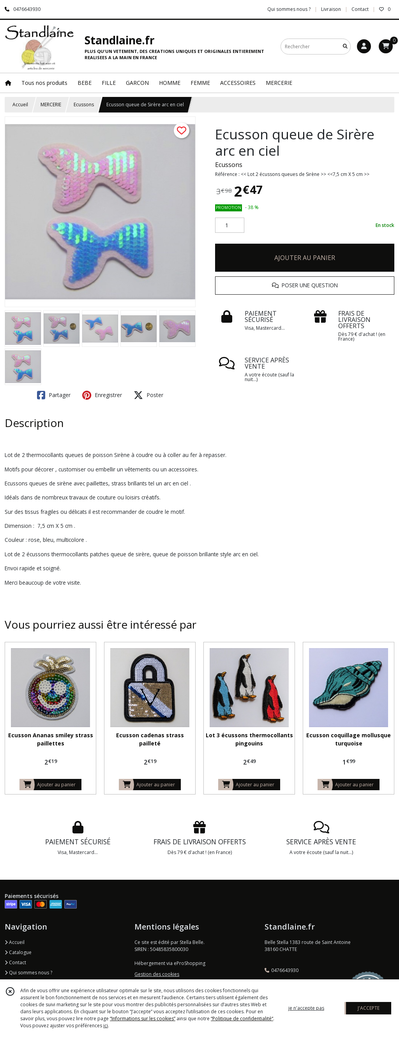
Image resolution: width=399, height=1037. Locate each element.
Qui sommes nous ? (28, 972)
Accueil (20, 104)
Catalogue (18, 952)
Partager (54, 395)
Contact (360, 9)
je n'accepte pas (306, 1008)
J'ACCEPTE (369, 1008)
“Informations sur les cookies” (142, 1018)
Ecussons (84, 104)
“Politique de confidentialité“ (242, 1018)
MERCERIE (51, 104)
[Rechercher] (345, 46)
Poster (148, 395)
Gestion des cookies (156, 974)
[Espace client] (364, 46)
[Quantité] (229, 225)
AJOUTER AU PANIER (304, 257)
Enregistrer (102, 395)
